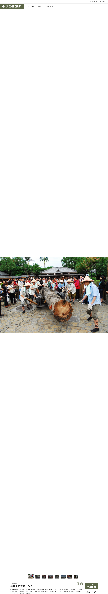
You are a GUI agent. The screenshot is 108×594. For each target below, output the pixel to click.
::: (88, 0)
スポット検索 (30, 6)
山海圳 (39, 6)
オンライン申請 (49, 6)
